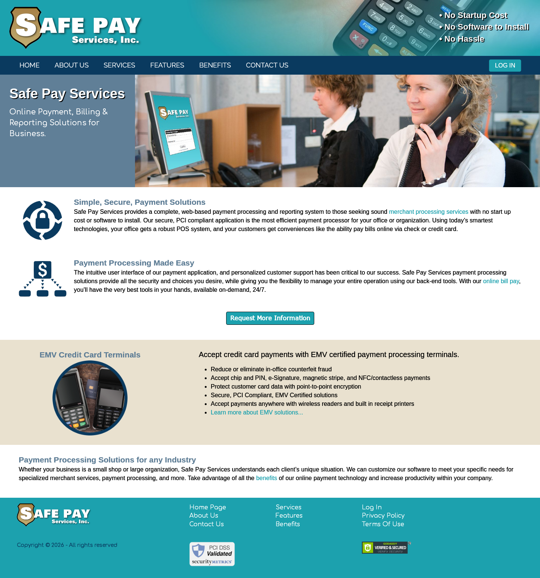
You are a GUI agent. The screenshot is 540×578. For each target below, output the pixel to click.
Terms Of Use (383, 524)
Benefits (215, 65)
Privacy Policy (383, 515)
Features (167, 65)
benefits (266, 478)
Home (30, 65)
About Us (72, 65)
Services (119, 65)
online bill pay (501, 281)
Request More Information (270, 318)
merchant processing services (428, 212)
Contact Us (267, 65)
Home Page (207, 507)
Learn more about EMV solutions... (257, 412)
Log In (505, 65)
